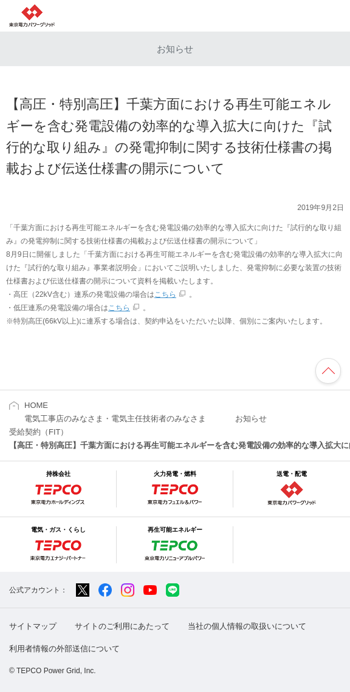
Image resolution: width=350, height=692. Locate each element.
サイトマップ (33, 626)
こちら (165, 294)
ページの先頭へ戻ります (328, 371)
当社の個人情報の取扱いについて (247, 626)
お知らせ (175, 49)
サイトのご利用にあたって (122, 626)
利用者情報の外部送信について (64, 648)
